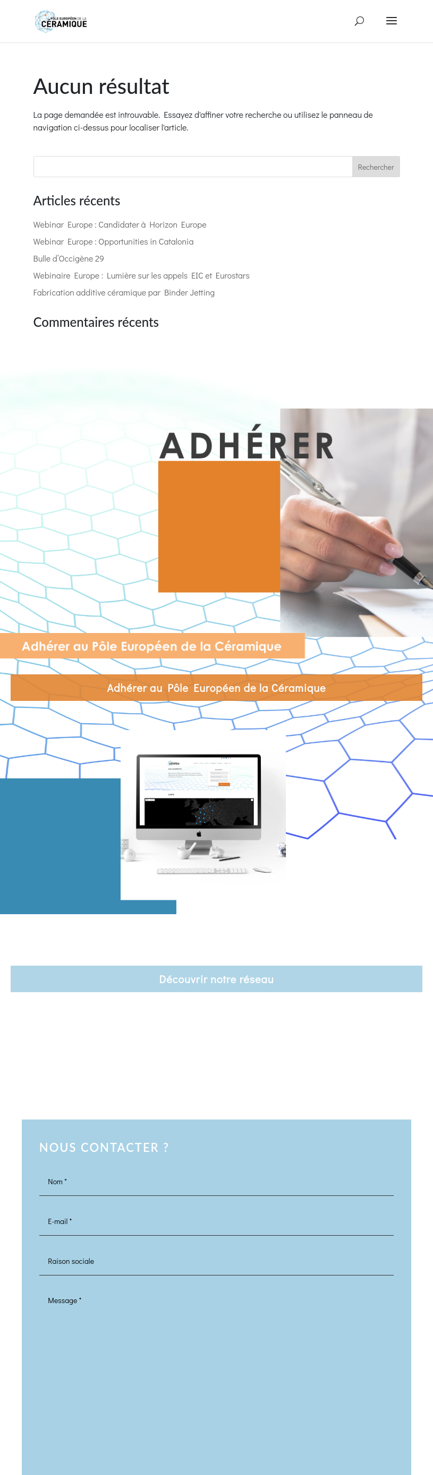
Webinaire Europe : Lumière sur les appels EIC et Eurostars (141, 275)
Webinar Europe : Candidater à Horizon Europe (120, 224)
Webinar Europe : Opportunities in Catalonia (113, 241)
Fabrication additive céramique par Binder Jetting (124, 292)
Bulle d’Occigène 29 (69, 258)
